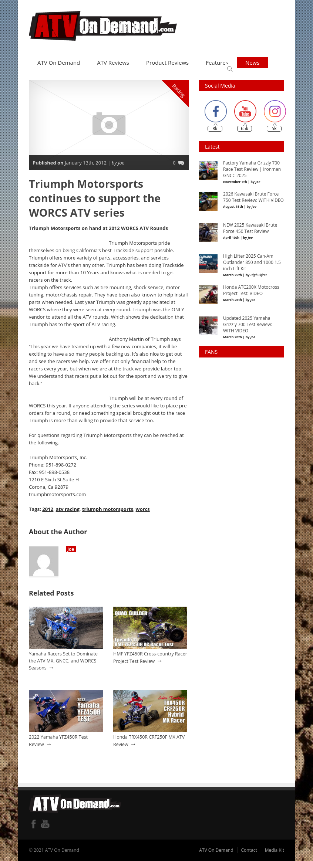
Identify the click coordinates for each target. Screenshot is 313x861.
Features (217, 62)
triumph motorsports (107, 509)
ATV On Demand (58, 62)
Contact (249, 850)
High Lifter (258, 274)
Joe (70, 549)
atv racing (68, 509)
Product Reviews (167, 62)
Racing (179, 90)
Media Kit (274, 850)
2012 (47, 509)
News (252, 62)
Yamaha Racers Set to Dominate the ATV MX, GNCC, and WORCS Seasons (63, 661)
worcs (143, 509)
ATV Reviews (113, 62)
